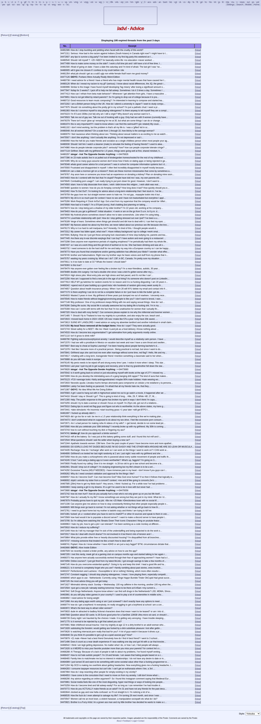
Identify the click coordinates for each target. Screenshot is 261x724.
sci (13, 4)
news (242, 2)
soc (18, 4)
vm (70, 2)
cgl (175, 2)
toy (31, 4)
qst (8, 4)
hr (33, 2)
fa (193, 2)
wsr (59, 4)
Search (239, 4)
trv (36, 4)
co (184, 2)
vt (49, 4)
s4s (116, 2)
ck (180, 2)
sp (23, 4)
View (198, 50)
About (119, 721)
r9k (111, 2)
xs (67, 4)
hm (131, 2)
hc (206, 2)
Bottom (24, 35)
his (210, 2)
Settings (230, 4)
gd (201, 2)
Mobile (248, 4)
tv (41, 4)
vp (45, 4)
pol (257, 2)
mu (232, 2)
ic (107, 2)
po (253, 2)
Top (23, 707)
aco (149, 2)
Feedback (127, 721)
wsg (54, 4)
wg (100, 2)
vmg (76, 2)
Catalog (15, 35)
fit (197, 2)
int (215, 2)
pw (3, 4)
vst (91, 2)
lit (223, 2)
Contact (141, 721)
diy (189, 2)
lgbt (137, 2)
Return (5, 35)
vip (122, 2)
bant (165, 2)
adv (154, 2)
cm (126, 2)
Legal (134, 721)
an (160, 2)
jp (219, 2)
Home (256, 4)
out (248, 2)
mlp (227, 2)
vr (81, 2)
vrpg (86, 2)
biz (170, 2)
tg (27, 4)
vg (66, 2)
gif (25, 2)
